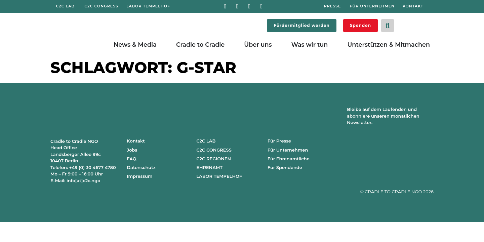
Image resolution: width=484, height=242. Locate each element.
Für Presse (279, 141)
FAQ (131, 158)
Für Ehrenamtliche (289, 158)
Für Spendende (285, 167)
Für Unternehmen (288, 150)
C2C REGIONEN (213, 158)
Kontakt (136, 141)
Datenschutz (141, 167)
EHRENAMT (209, 167)
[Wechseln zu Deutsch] (410, 24)
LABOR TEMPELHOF (219, 176)
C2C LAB (205, 141)
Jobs (132, 150)
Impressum (139, 176)
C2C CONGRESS (214, 150)
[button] (387, 25)
